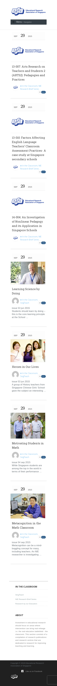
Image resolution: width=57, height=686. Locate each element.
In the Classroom (30, 86)
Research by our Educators (26, 604)
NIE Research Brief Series (25, 599)
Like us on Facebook (34, 671)
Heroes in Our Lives (25, 367)
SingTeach (24, 302)
